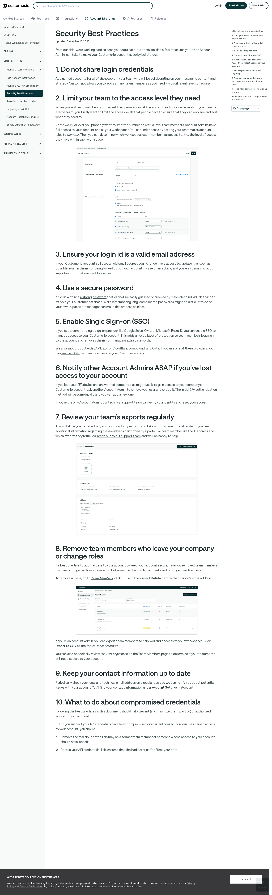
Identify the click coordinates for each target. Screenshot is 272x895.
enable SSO (203, 331)
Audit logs (10, 34)
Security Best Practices (20, 93)
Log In (219, 5)
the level (72, 125)
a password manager (85, 307)
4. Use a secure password (244, 50)
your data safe (124, 50)
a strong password (93, 297)
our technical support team (122, 402)
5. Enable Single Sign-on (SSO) (247, 55)
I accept (246, 879)
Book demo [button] (236, 5)
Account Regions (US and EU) (23, 116)
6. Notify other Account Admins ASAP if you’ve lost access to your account (248, 62)
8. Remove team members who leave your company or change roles (247, 81)
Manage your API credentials (23, 85)
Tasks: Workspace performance (22, 42)
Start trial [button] (259, 5)
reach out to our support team (119, 436)
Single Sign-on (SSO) (18, 109)
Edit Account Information (21, 77)
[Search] (93, 5)
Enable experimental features (23, 124)
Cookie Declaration (31, 886)
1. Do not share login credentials (247, 31)
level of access (205, 134)
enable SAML (70, 353)
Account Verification (15, 27)
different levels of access (192, 83)
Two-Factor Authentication (22, 101)
